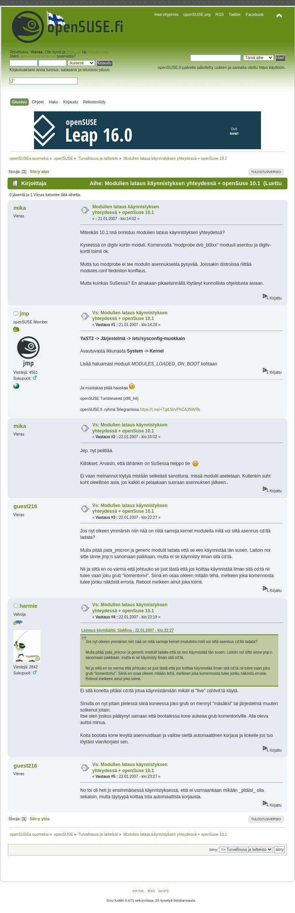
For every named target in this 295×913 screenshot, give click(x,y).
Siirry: (213, 850)
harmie (28, 606)
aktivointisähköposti (38, 56)
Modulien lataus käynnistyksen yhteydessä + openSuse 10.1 (125, 209)
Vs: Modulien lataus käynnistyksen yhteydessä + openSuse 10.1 (130, 316)
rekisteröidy (97, 52)
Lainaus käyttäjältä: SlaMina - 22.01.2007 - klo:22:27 (127, 630)
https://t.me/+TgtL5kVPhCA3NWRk (170, 409)
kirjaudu (74, 52)
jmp (25, 314)
